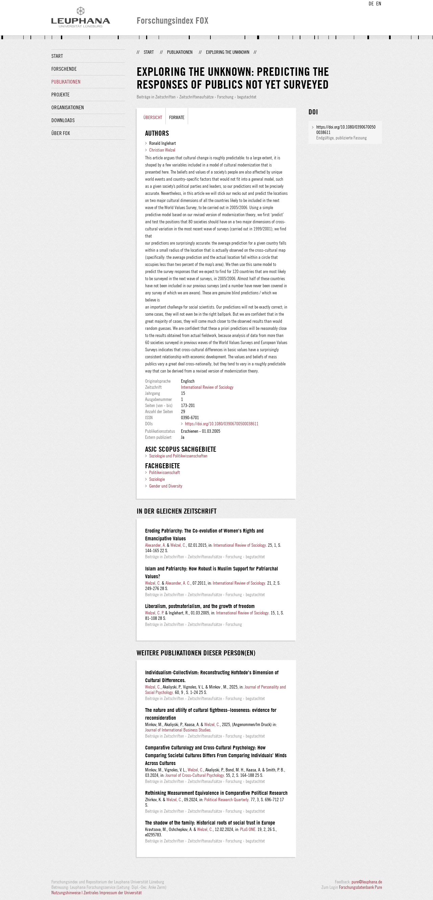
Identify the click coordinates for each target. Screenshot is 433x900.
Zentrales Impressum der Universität (113, 892)
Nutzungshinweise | (67, 892)
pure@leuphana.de (366, 881)
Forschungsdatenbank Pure (360, 887)
